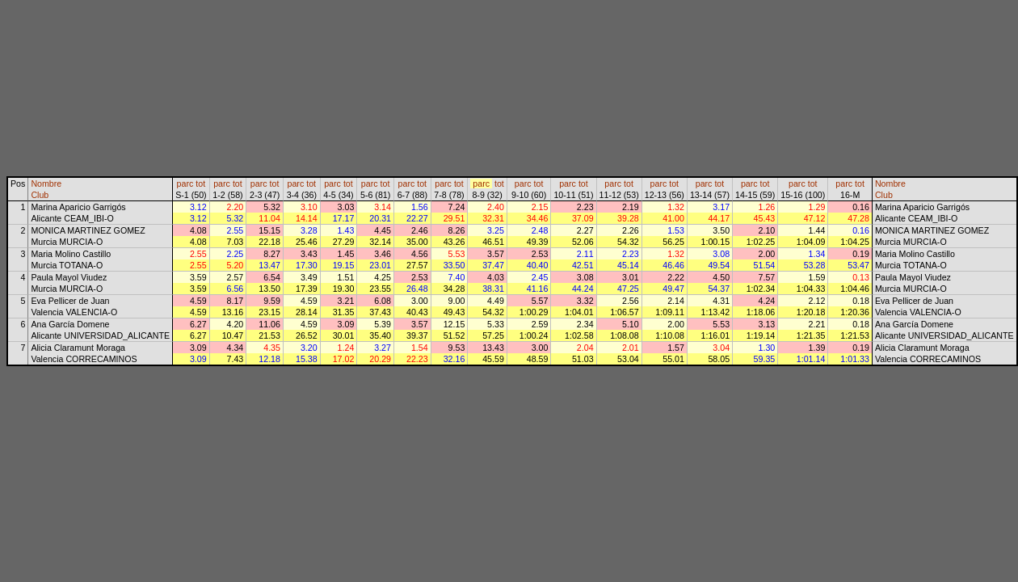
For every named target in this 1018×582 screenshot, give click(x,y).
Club (39, 195)
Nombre (46, 183)
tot (200, 183)
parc (185, 183)
